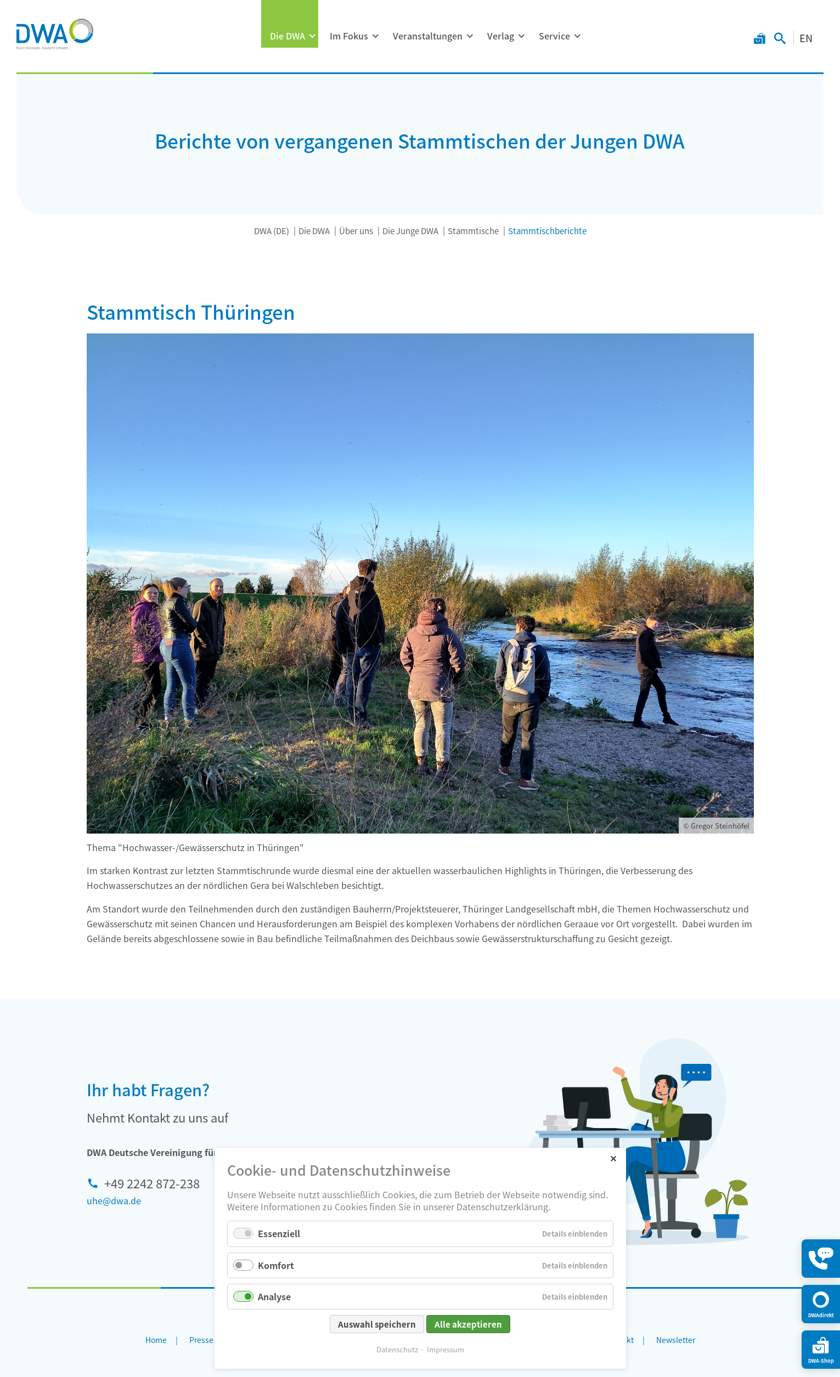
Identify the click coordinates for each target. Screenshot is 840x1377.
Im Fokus (349, 35)
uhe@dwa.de (114, 1200)
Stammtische (473, 230)
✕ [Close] (613, 1182)
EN (806, 38)
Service (554, 35)
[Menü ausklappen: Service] (577, 36)
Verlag (500, 35)
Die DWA (287, 35)
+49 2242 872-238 (152, 1183)
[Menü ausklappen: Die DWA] (312, 36)
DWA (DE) (271, 230)
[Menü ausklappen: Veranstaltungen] (469, 36)
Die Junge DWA (410, 230)
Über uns (356, 230)
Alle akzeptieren (468, 1349)
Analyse (274, 1321)
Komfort (276, 1289)
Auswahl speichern (377, 1349)
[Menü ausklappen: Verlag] (521, 36)
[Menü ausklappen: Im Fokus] (375, 36)
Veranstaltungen (428, 35)
